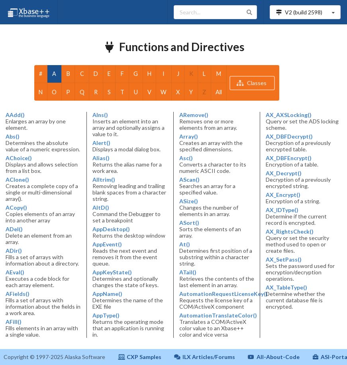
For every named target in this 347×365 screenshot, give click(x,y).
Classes (252, 82)
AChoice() (19, 158)
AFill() (14, 322)
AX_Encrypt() (283, 195)
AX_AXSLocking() (289, 115)
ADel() (14, 229)
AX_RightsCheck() (290, 231)
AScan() (189, 180)
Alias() (101, 158)
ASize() (188, 201)
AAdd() (15, 115)
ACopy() (16, 207)
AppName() (107, 294)
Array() (188, 136)
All (219, 92)
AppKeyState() (112, 272)
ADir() (14, 251)
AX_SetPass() (284, 259)
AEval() (15, 272)
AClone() (17, 180)
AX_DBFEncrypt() (289, 158)
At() (184, 244)
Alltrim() (103, 180)
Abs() (13, 136)
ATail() (187, 272)
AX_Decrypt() (284, 173)
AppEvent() (107, 244)
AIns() (100, 115)
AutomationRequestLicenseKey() (217, 294)
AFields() (17, 294)
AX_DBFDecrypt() (289, 136)
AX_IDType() (282, 210)
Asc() (186, 158)
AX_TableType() (286, 287)
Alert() (101, 143)
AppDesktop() (111, 229)
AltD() (100, 207)
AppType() (106, 315)
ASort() (189, 223)
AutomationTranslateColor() (217, 315)
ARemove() (193, 115)
